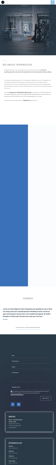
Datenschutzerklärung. (17, 394)
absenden (45, 398)
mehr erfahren (12, 28)
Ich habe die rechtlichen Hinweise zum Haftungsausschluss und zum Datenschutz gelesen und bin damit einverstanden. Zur (30, 393)
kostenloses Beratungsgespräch (28, 327)
